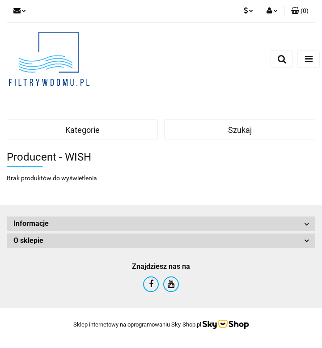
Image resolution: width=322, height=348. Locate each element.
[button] (299, 11)
